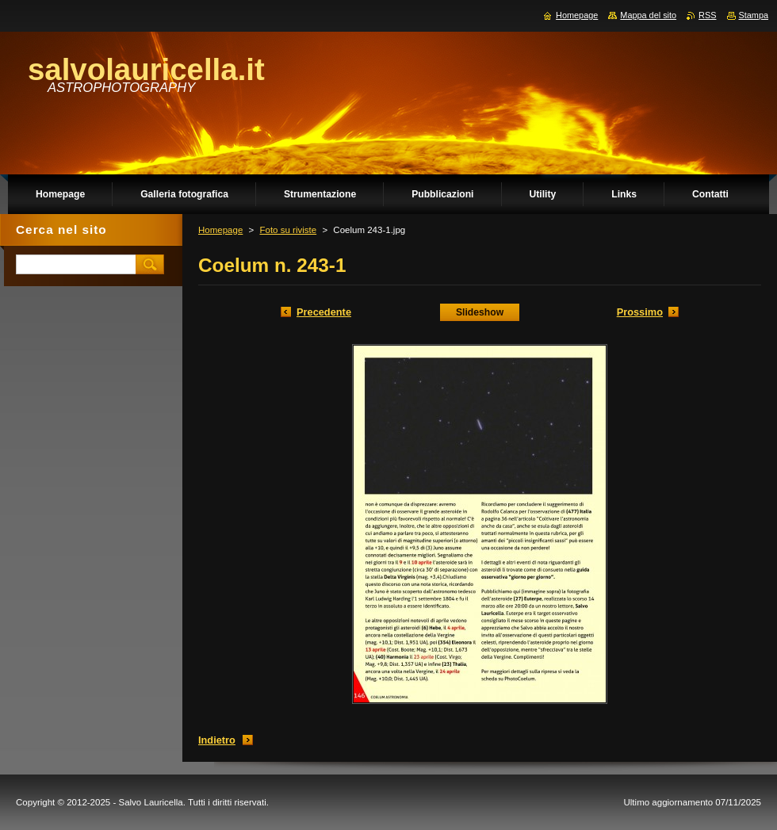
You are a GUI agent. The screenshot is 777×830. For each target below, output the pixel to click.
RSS (707, 15)
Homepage (220, 230)
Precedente (324, 312)
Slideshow (479, 312)
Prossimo (640, 312)
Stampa (753, 15)
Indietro (216, 740)
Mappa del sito (648, 15)
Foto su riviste (287, 230)
